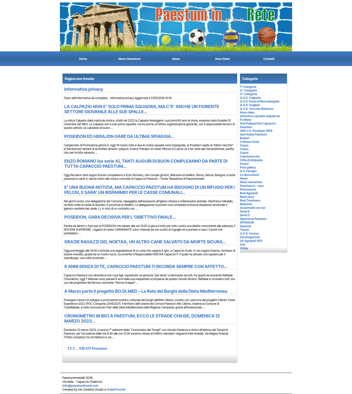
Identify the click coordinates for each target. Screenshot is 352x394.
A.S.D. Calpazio (250, 98)
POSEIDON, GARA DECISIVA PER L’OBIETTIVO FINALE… (120, 217)
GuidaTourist (116, 389)
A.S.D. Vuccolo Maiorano (257, 109)
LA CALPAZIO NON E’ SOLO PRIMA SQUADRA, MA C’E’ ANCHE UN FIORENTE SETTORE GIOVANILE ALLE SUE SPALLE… (141, 109)
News (176, 59)
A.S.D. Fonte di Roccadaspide (259, 101)
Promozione (248, 189)
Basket (244, 138)
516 (82, 348)
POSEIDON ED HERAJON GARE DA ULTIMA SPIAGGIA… (119, 136)
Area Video (222, 59)
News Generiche (130, 59)
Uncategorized (250, 237)
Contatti (269, 59)
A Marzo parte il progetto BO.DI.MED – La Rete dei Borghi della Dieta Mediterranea (145, 291)
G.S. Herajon (248, 171)
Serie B (244, 211)
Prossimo (99, 348)
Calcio (244, 145)
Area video (247, 112)
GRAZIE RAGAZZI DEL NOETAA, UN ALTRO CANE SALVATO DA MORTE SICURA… (145, 241)
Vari (242, 244)
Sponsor (246, 226)
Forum (244, 164)
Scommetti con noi (252, 208)
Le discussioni (249, 175)
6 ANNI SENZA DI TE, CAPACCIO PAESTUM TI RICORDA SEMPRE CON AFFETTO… (145, 266)
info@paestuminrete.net (80, 385)
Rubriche (246, 204)
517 (88, 348)
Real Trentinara (250, 200)
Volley (244, 248)
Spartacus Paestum (253, 219)
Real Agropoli (249, 193)
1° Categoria (248, 87)
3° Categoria (248, 94)
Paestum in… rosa (252, 186)
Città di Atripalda (251, 160)
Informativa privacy (83, 89)
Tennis (244, 230)
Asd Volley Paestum (253, 134)
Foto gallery (248, 167)
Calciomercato (250, 156)
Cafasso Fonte (249, 142)
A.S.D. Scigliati (250, 105)
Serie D (245, 215)
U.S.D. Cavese (249, 233)
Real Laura (247, 197)
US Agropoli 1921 (251, 241)
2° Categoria (248, 90)
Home (83, 59)
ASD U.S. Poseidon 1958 (256, 131)
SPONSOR (247, 222)
